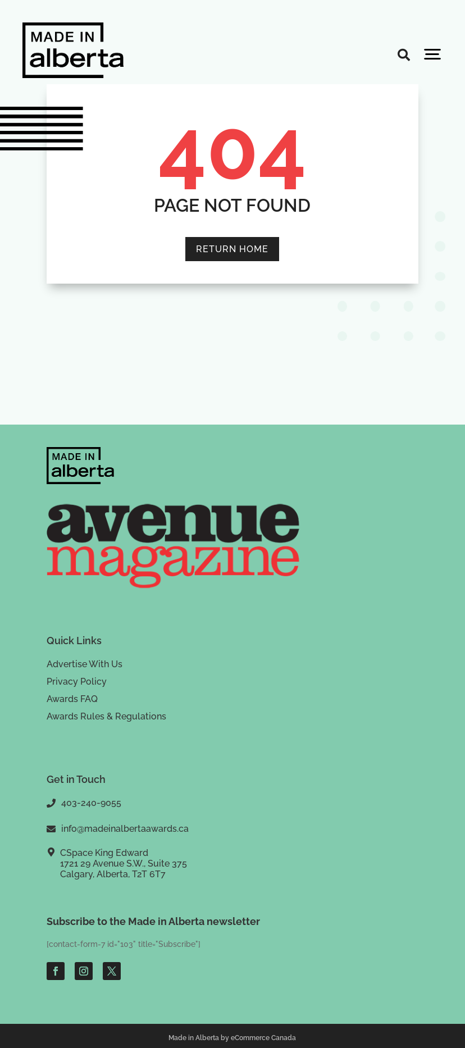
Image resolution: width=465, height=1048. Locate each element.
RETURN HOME (232, 249)
